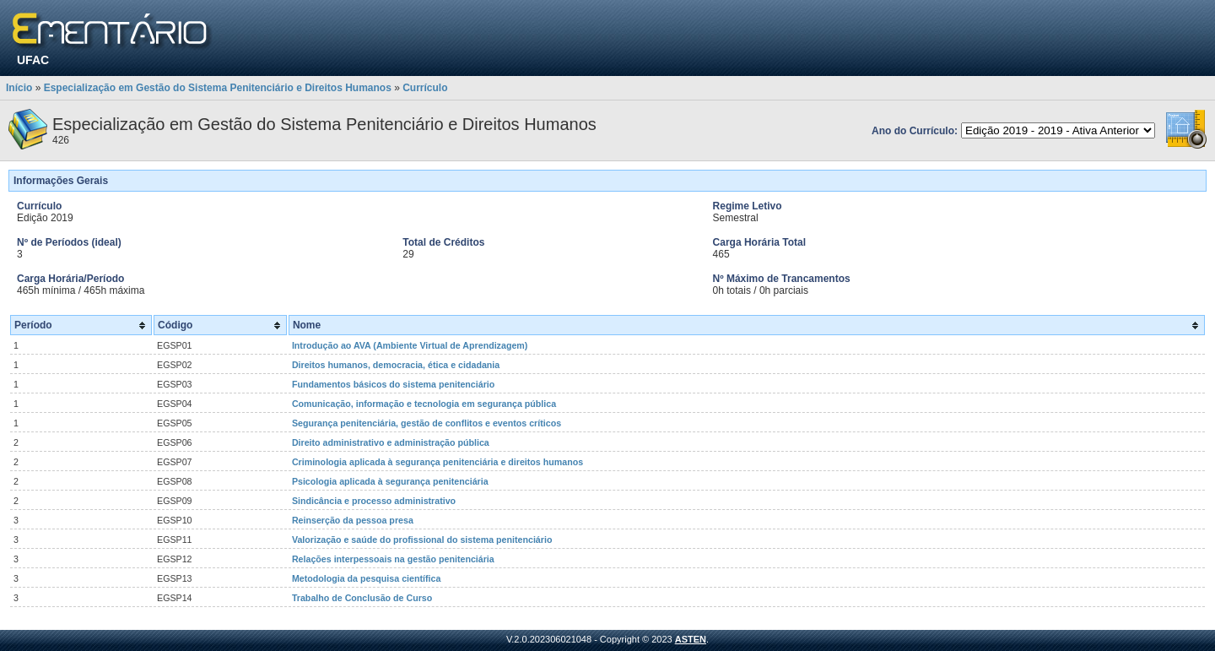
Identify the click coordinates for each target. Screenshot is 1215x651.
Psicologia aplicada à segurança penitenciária (390, 481)
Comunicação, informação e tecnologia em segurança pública (424, 404)
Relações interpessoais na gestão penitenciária (393, 559)
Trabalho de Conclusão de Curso (362, 598)
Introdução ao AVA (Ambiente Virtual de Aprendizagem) (409, 345)
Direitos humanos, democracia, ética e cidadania (396, 365)
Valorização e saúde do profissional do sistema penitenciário (422, 539)
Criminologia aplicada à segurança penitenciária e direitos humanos (437, 462)
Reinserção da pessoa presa (352, 520)
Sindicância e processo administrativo (374, 501)
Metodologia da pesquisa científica (366, 578)
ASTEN (690, 639)
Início (19, 88)
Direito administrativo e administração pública (390, 442)
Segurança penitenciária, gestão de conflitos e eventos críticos (426, 423)
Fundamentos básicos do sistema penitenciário (393, 384)
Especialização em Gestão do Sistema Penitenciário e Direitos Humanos (218, 88)
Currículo (424, 88)
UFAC (33, 60)
